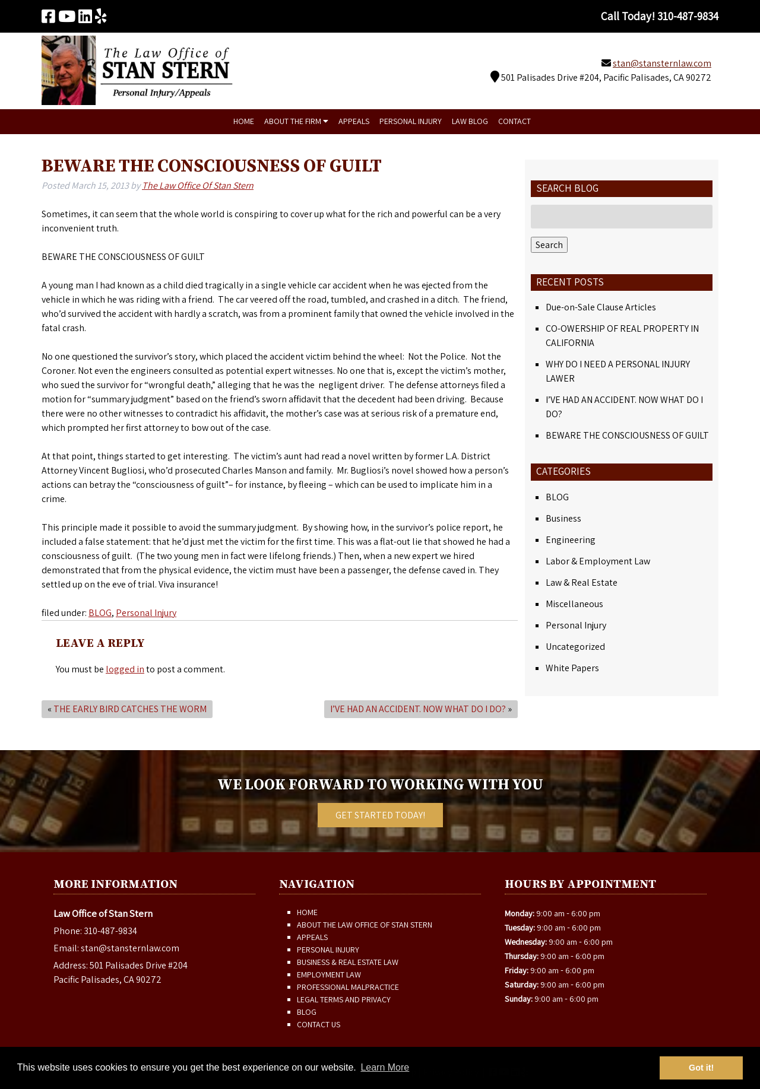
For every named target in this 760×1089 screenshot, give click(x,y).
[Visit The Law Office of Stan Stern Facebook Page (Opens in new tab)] (48, 16)
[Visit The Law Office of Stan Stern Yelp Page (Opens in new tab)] (101, 16)
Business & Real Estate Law (347, 962)
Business (563, 518)
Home (243, 121)
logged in (125, 669)
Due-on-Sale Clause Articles (601, 307)
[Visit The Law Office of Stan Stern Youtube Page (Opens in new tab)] (66, 16)
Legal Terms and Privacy (344, 999)
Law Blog (470, 121)
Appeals (353, 121)
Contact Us (318, 1024)
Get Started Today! (380, 815)
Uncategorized (575, 646)
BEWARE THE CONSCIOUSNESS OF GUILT (627, 435)
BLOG (100, 613)
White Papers (572, 668)
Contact (514, 121)
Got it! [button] (701, 1067)
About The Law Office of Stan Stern (364, 924)
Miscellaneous (574, 604)
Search (549, 245)
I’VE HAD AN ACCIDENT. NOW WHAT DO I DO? (418, 709)
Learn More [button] (384, 1067)
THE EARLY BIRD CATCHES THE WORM (130, 709)
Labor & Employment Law (598, 561)
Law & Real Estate (582, 582)
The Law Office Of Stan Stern (198, 185)
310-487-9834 (110, 931)
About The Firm (296, 121)
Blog (306, 1012)
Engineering (571, 540)
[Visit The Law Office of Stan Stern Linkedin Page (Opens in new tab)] (85, 16)
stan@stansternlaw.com (662, 63)
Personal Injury (410, 121)
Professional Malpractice (348, 987)
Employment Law (329, 974)
